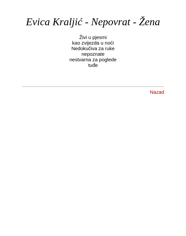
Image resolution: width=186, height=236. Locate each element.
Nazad (157, 92)
